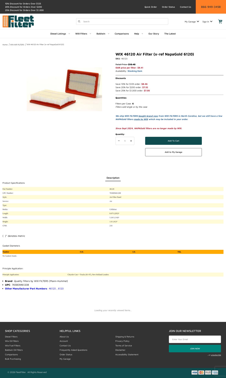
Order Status (168, 6)
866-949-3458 (211, 6)
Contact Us (185, 6)
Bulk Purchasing (13, 358)
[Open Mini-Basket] (220, 21)
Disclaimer (120, 350)
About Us (64, 336)
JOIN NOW (195, 348)
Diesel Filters (11, 336)
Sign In (207, 21)
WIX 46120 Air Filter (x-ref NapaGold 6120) (45, 44)
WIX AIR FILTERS (17, 44)
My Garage (192, 21)
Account (64, 341)
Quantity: (120, 134)
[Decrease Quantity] (119, 141)
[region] (9, 88)
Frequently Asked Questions (73, 350)
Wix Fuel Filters (12, 345)
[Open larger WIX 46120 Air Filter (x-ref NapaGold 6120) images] (64, 89)
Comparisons (11, 354)
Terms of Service (123, 345)
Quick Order (151, 6)
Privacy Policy (122, 341)
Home (5, 44)
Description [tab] (113, 177)
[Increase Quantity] (131, 141)
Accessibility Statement (126, 354)
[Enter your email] (195, 339)
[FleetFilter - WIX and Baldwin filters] (18, 21)
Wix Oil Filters (12, 341)
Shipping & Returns (124, 336)
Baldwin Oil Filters (14, 350)
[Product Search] (124, 21)
